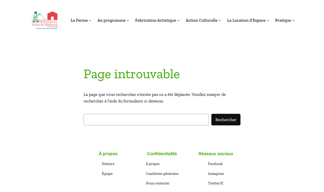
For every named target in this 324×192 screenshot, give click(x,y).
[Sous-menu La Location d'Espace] (268, 20)
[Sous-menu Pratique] (293, 20)
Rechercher (225, 119)
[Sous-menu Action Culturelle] (219, 20)
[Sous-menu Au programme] (128, 20)
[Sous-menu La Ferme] (90, 20)
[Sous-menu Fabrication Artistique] (178, 20)
